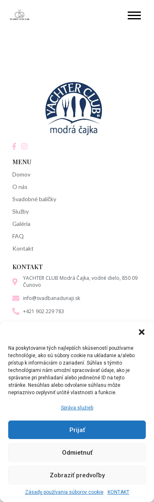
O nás (20, 186)
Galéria (21, 223)
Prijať (77, 430)
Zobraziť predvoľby (77, 475)
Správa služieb (77, 408)
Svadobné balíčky (34, 198)
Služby (20, 211)
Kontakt (23, 248)
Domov (21, 174)
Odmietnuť (77, 452)
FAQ (18, 235)
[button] (142, 332)
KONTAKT (118, 492)
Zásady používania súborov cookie (64, 492)
